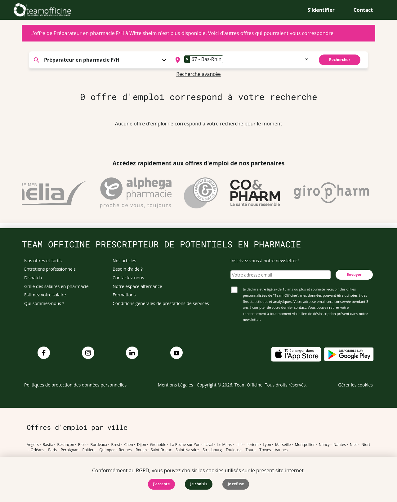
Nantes (339, 444)
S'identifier (321, 10)
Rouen (141, 449)
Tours (251, 449)
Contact (363, 10)
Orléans (37, 449)
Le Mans (224, 444)
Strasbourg (212, 449)
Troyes (265, 449)
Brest (115, 444)
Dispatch (33, 278)
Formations (124, 295)
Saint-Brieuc (161, 449)
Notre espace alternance (137, 286)
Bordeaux (98, 444)
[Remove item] (187, 59)
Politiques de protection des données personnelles (75, 385)
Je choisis (198, 484)
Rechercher (339, 59)
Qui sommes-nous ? (44, 303)
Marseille (283, 444)
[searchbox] (227, 60)
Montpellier (304, 444)
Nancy (324, 444)
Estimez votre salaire (45, 295)
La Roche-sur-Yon (185, 444)
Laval (208, 444)
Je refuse (236, 484)
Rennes (125, 449)
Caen (128, 444)
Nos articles (124, 261)
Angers (33, 444)
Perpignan (69, 449)
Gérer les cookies (355, 385)
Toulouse (234, 449)
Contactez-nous (128, 278)
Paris (52, 449)
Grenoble (158, 444)
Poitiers (89, 449)
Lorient (253, 444)
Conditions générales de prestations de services (161, 303)
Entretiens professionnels (50, 269)
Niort (365, 444)
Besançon (65, 444)
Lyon (267, 444)
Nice (354, 444)
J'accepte (161, 484)
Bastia (48, 444)
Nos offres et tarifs (43, 261)
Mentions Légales (175, 385)
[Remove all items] (306, 58)
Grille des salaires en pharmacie (56, 286)
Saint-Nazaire (187, 449)
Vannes (281, 449)
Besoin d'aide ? (128, 269)
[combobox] (240, 60)
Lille (239, 444)
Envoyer (354, 274)
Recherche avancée (198, 74)
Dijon (141, 444)
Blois (82, 444)
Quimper (107, 449)
